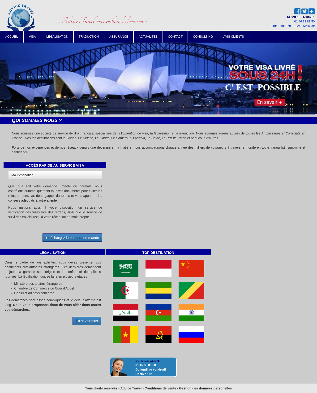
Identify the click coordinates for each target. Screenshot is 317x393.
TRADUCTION (89, 36)
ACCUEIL (11, 36)
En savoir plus (87, 321)
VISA (32, 36)
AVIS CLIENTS (233, 36)
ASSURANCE (118, 36)
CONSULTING (203, 36)
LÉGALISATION (57, 36)
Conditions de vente (160, 388)
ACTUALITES (148, 36)
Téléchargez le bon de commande (72, 238)
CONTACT (175, 36)
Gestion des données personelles (205, 388)
